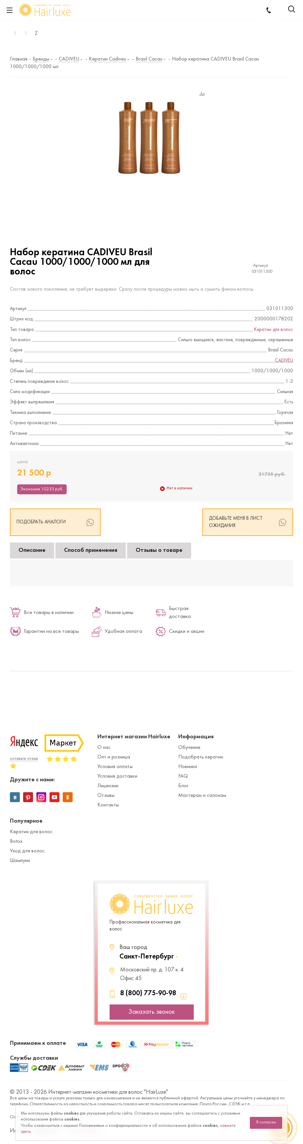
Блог (183, 786)
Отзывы (106, 795)
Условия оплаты (115, 766)
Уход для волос (27, 851)
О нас (104, 747)
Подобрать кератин (200, 757)
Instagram (41, 797)
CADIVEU (284, 360)
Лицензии (107, 786)
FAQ (183, 776)
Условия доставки (117, 776)
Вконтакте (15, 797)
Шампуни (20, 860)
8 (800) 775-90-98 (148, 993)
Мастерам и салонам (202, 795)
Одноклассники (68, 797)
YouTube (54, 797)
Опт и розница (113, 757)
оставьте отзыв (24, 759)
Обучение (189, 747)
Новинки (187, 766)
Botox (16, 841)
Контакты (108, 805)
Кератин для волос (273, 329)
